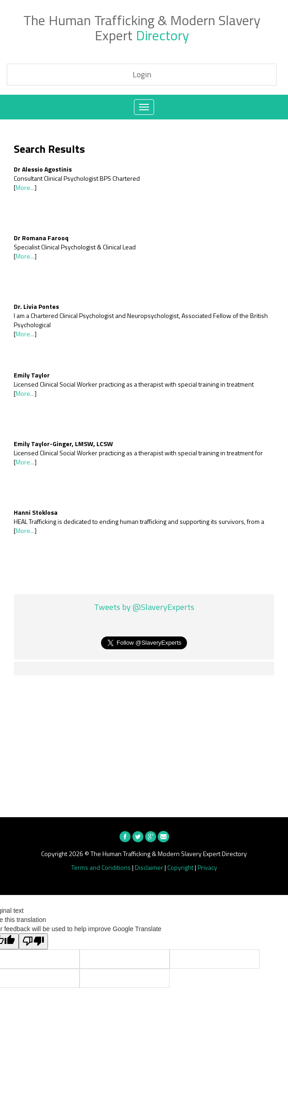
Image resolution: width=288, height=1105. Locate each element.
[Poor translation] (33, 941)
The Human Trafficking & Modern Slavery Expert (141, 28)
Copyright (180, 867)
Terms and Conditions (101, 867)
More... (25, 187)
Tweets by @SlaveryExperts (144, 607)
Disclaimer (149, 867)
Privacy (207, 867)
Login (142, 74)
